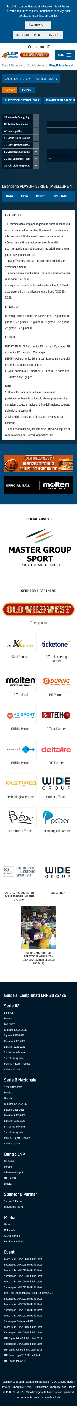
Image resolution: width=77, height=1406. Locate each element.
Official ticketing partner (56, 659)
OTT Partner (56, 763)
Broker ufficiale (56, 797)
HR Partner (56, 695)
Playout (27, 89)
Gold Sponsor (21, 657)
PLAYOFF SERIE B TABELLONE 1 (22, 100)
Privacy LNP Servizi (22, 1386)
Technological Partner (21, 797)
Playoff (10, 89)
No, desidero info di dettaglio (36, 35)
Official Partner (21, 729)
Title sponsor (38, 623)
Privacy (6, 1386)
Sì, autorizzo (36, 25)
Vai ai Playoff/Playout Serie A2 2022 (29, 78)
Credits (71, 1386)
